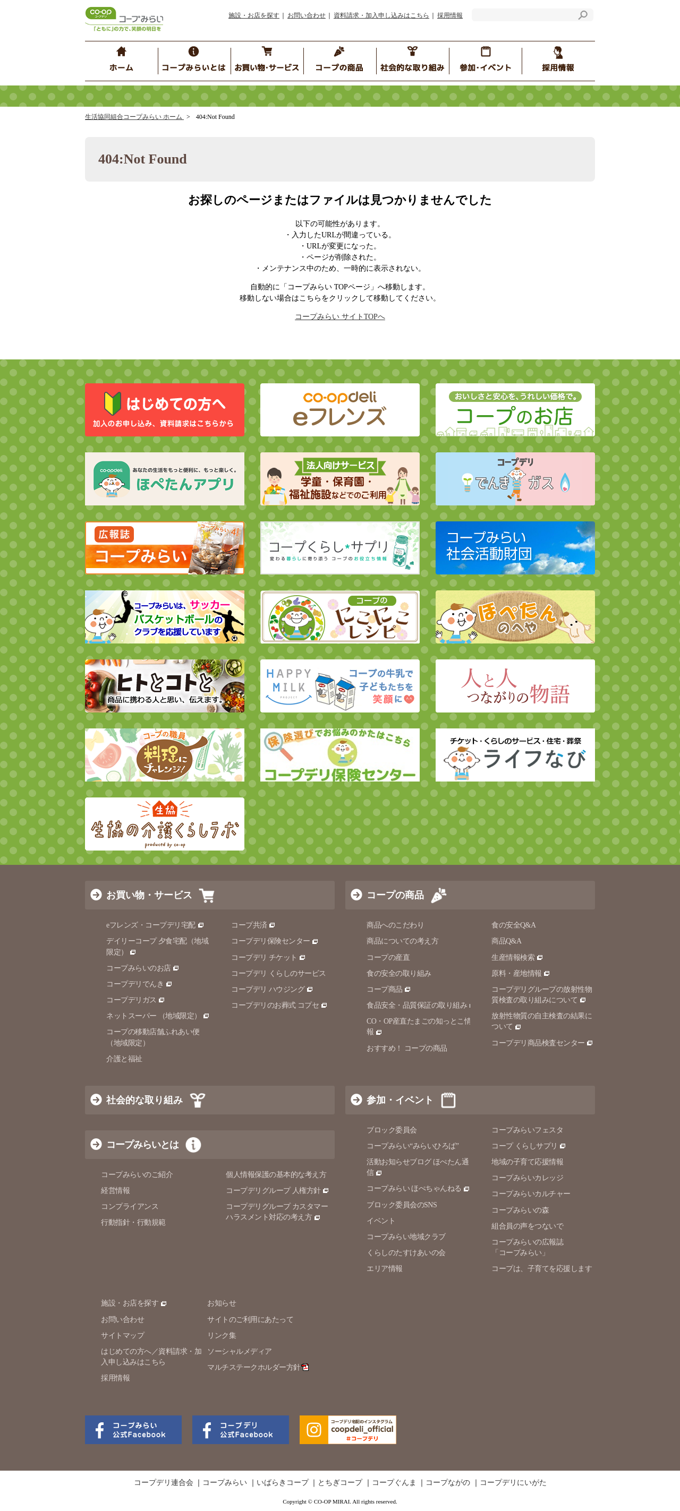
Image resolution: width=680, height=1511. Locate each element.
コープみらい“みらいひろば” (412, 1146)
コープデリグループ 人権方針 (277, 1191)
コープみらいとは (142, 1144)
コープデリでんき (139, 984)
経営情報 (115, 1191)
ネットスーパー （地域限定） (158, 1016)
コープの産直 (388, 957)
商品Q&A (506, 941)
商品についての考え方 (402, 941)
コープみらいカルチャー (531, 1194)
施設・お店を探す (253, 15)
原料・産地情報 (520, 973)
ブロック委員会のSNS (402, 1205)
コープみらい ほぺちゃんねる (418, 1188)
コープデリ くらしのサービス (278, 973)
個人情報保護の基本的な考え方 (276, 1175)
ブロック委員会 (392, 1130)
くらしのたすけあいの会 (406, 1253)
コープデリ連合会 (163, 1483)
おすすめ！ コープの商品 (407, 1048)
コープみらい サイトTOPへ (340, 317)
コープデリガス (135, 1000)
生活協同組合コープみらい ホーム (134, 117)
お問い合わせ (306, 15)
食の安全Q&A (513, 925)
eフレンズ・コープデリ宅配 (155, 925)
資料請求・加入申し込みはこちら (381, 15)
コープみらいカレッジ (527, 1178)
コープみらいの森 (520, 1210)
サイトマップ (122, 1336)
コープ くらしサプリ (528, 1146)
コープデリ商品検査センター (542, 1043)
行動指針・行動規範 (133, 1222)
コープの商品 (395, 895)
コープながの (448, 1483)
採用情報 (450, 15)
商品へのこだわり (395, 925)
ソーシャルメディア (239, 1351)
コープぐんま (394, 1483)
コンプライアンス (129, 1206)
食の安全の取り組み (399, 973)
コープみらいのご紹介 (137, 1175)
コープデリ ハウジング (272, 989)
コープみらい (224, 1483)
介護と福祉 (124, 1059)
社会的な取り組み (144, 1100)
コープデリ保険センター (275, 941)
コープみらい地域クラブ (406, 1237)
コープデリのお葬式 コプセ (279, 1005)
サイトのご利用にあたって (250, 1320)
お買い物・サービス (149, 895)
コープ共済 (253, 925)
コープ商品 (389, 989)
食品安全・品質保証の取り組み (421, 1005)
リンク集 (221, 1336)
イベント (381, 1221)
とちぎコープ (340, 1483)
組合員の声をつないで (527, 1226)
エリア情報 (385, 1269)
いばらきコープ (283, 1483)
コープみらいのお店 (143, 968)
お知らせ (221, 1303)
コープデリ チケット (268, 957)
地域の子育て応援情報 (527, 1162)
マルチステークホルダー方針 (258, 1367)
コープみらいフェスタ (527, 1130)
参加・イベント (400, 1100)
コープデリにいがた (513, 1483)
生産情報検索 (517, 957)
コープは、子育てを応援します (541, 1269)
